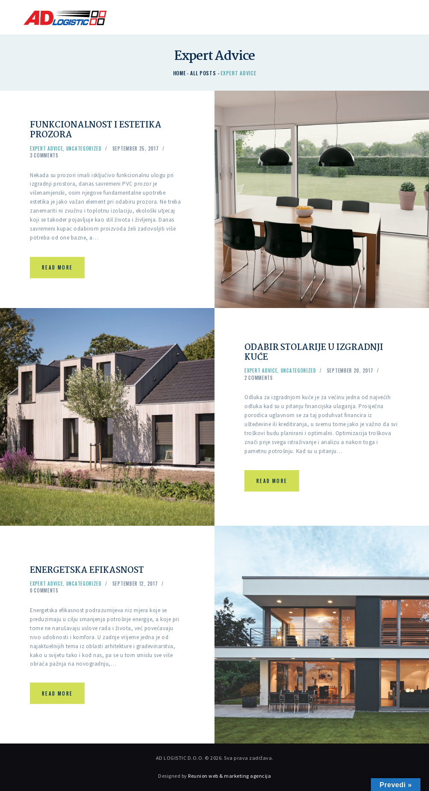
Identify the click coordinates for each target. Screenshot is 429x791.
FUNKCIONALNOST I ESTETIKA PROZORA (99, 130)
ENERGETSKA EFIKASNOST (91, 570)
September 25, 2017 (135, 148)
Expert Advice (46, 148)
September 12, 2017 (135, 583)
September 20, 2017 (350, 370)
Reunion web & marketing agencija (229, 776)
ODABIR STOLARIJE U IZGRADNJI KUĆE (318, 352)
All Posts (203, 73)
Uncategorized (84, 148)
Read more (57, 267)
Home (179, 73)
